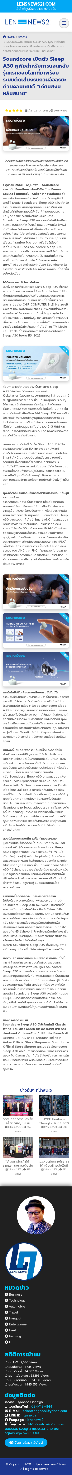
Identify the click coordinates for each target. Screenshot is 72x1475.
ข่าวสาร (22, 37)
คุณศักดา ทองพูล (24, 1402)
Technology (15, 1300)
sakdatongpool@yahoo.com (45, 1410)
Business (13, 1294)
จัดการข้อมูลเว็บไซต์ (26, 1442)
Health (11, 1330)
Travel (11, 1312)
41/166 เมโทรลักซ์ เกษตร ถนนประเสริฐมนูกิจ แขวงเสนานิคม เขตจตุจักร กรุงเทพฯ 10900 (34, 1429)
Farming (13, 1336)
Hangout (13, 1318)
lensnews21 (36, 1419)
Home (9, 37)
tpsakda (30, 1415)
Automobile (15, 1306)
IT (8, 1342)
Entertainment (17, 1324)
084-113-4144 (41, 1406)
